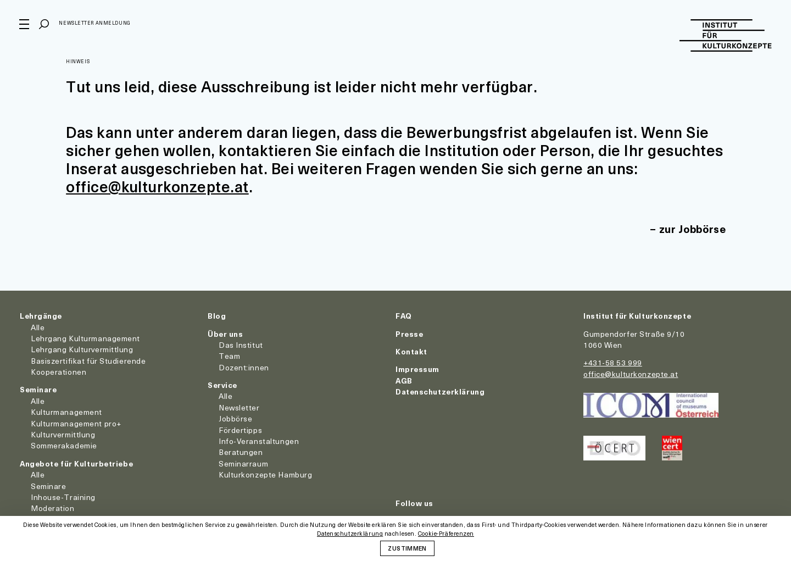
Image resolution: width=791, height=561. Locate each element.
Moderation (53, 508)
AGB (404, 380)
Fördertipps (240, 430)
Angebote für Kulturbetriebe (76, 463)
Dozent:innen (244, 367)
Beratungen (241, 452)
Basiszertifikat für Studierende (88, 360)
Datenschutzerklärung (440, 391)
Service (222, 385)
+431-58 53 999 (612, 362)
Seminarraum (243, 463)
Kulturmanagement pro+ (76, 423)
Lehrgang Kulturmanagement (85, 338)
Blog (217, 315)
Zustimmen (407, 547)
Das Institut (241, 345)
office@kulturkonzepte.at (158, 186)
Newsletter (239, 407)
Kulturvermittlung (63, 434)
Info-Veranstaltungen (259, 441)
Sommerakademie (64, 445)
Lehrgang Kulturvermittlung (82, 349)
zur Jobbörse (691, 229)
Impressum (417, 369)
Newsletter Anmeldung (95, 23)
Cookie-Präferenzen (446, 534)
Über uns (225, 334)
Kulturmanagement (66, 412)
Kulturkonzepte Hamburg (265, 474)
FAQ (404, 315)
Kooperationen (58, 371)
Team (229, 356)
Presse (409, 334)
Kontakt (411, 351)
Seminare (38, 389)
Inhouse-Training (63, 497)
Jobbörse (235, 418)
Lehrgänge (41, 315)
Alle (37, 327)
